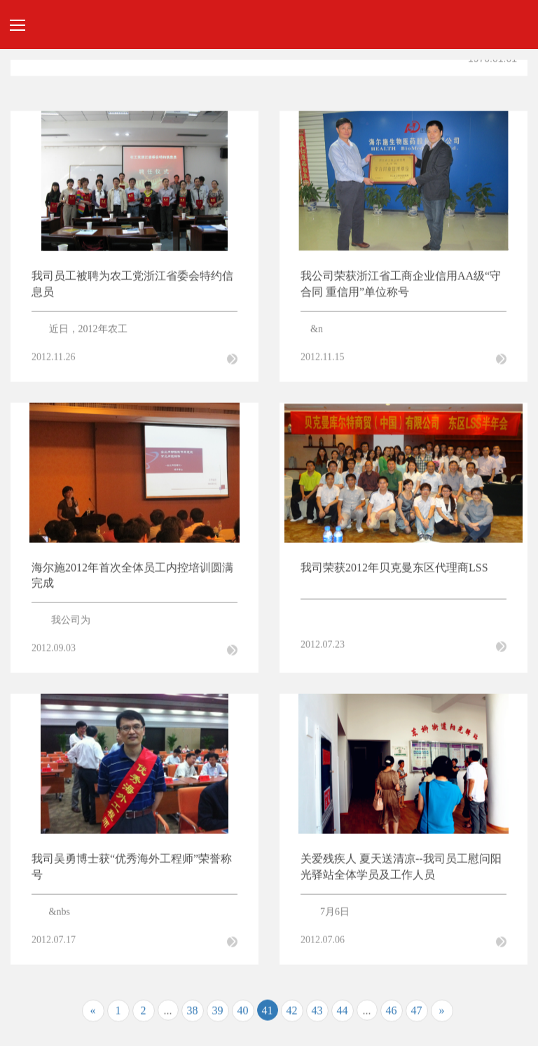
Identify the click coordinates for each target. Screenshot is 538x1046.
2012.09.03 (54, 650)
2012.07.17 (54, 941)
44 (342, 1012)
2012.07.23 (323, 646)
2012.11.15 (322, 358)
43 (317, 1012)
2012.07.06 (323, 941)
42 (292, 1012)
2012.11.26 (53, 358)
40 (243, 1012)
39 (217, 1012)
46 (391, 1012)
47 (416, 1012)
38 (192, 1012)
